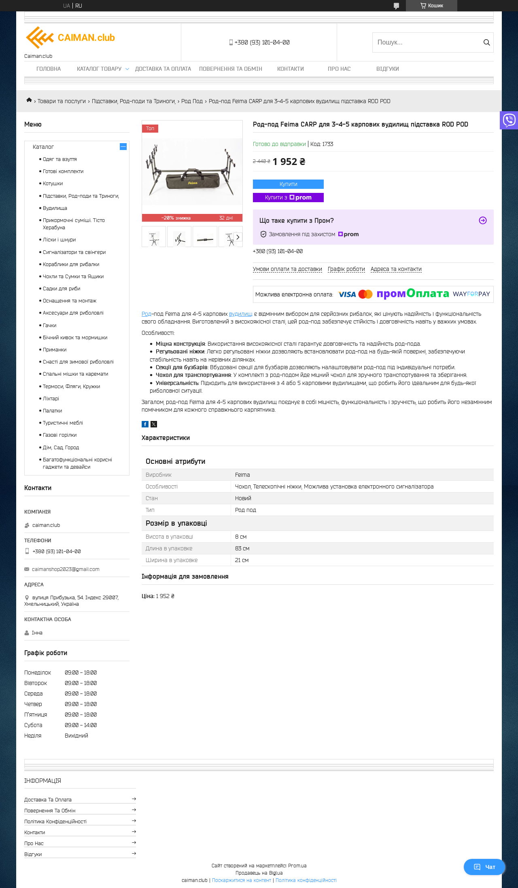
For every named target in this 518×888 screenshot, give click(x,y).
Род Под (192, 101)
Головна (48, 69)
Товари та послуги (62, 101)
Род (146, 314)
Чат (484, 867)
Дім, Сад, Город (61, 447)
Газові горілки (59, 435)
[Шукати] (487, 42)
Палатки (52, 411)
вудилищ (241, 314)
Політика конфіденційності (55, 821)
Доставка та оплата (163, 69)
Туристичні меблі (63, 423)
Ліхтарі (51, 398)
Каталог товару (99, 69)
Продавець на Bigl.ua (259, 872)
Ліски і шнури (59, 240)
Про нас (339, 69)
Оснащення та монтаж (69, 301)
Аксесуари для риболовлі (73, 313)
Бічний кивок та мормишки (75, 337)
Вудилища (55, 208)
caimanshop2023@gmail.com (66, 569)
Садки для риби (61, 288)
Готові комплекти (63, 171)
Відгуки (387, 69)
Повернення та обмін (230, 69)
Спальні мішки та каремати (75, 374)
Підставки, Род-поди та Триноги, (134, 101)
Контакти (290, 69)
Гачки (49, 325)
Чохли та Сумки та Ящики (73, 276)
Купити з (288, 197)
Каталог (43, 147)
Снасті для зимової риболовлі (78, 362)
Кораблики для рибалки (71, 264)
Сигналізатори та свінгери (74, 252)
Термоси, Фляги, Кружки (71, 386)
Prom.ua (297, 865)
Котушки (53, 183)
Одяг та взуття (60, 159)
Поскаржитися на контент (241, 880)
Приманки (54, 350)
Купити (288, 184)
